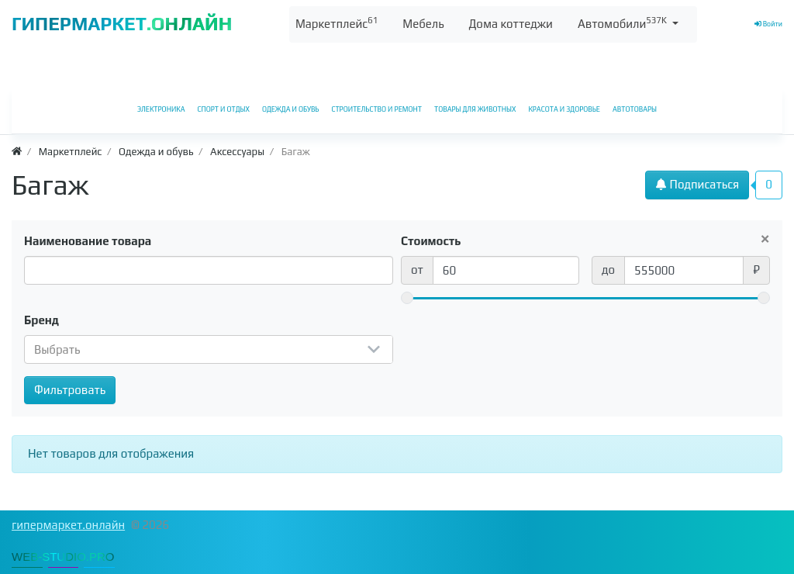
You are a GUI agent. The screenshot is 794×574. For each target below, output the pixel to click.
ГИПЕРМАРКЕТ (122, 23)
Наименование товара (87, 240)
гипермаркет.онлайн (68, 524)
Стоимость (431, 240)
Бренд (41, 320)
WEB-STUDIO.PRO (63, 556)
